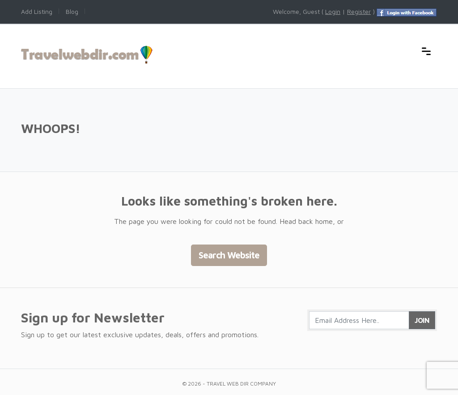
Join (422, 320)
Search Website (229, 255)
